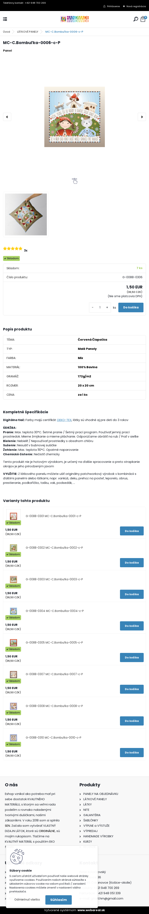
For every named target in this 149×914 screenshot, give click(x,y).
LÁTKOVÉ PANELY (27, 32)
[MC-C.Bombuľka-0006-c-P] (74, 117)
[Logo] (74, 19)
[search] (136, 19)
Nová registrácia (136, 6)
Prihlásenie (113, 6)
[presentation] (7, 117)
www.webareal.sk (91, 910)
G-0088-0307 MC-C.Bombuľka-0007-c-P (54, 674)
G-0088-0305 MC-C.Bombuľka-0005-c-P (54, 643)
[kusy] (100, 307)
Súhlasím (58, 899)
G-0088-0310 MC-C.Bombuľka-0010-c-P (53, 738)
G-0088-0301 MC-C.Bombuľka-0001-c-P (53, 516)
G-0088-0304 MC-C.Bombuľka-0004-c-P (55, 611)
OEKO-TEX (64, 420)
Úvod (6, 32)
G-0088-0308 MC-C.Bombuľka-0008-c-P (54, 706)
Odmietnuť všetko (27, 900)
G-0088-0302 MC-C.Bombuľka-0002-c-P (54, 548)
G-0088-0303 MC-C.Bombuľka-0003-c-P (54, 579)
